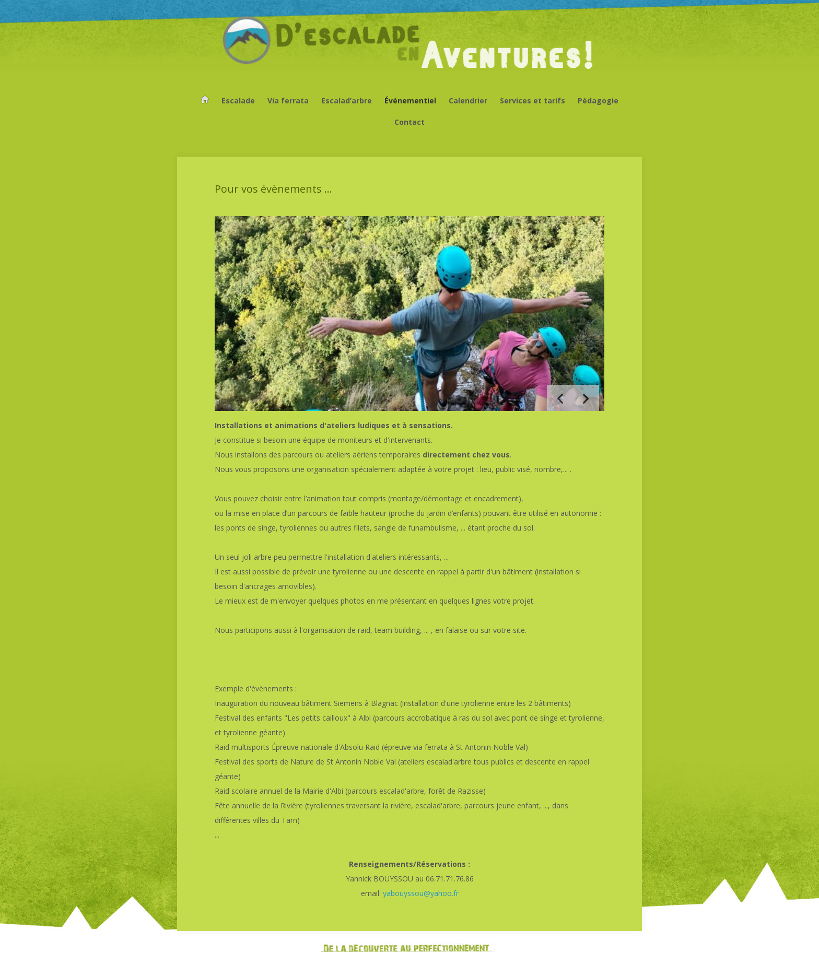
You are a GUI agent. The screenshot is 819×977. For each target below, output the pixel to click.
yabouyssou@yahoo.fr (421, 893)
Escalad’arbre (346, 100)
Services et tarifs (532, 100)
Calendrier (468, 100)
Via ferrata (288, 100)
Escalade (238, 100)
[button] (586, 398)
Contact (409, 122)
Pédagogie (598, 100)
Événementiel (410, 100)
